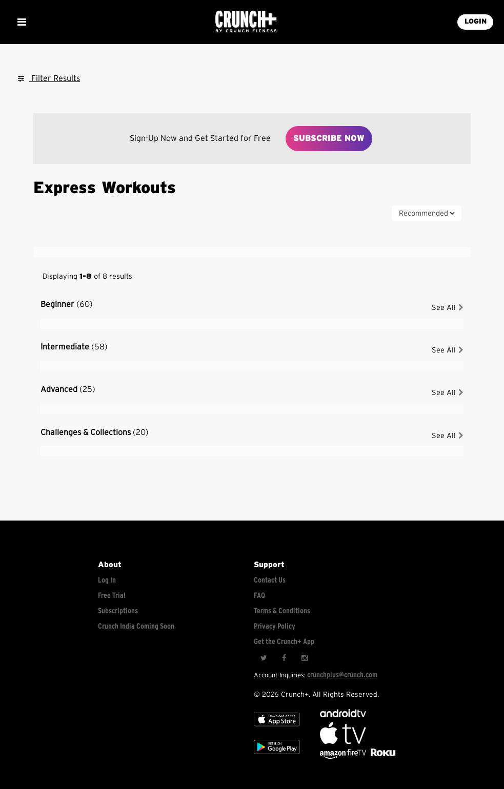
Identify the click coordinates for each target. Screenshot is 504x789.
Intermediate (74, 347)
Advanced (68, 389)
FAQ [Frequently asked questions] (259, 595)
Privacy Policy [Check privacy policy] (274, 626)
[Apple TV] (277, 729)
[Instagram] (304, 658)
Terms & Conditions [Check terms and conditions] (282, 611)
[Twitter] (263, 658)
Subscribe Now (329, 138)
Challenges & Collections (95, 432)
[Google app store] (277, 756)
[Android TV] (343, 715)
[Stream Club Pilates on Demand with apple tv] (382, 756)
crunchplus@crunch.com (342, 675)
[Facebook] (284, 658)
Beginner (67, 304)
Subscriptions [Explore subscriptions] (118, 611)
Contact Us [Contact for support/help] (270, 580)
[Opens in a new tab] (344, 756)
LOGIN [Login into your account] (476, 21)
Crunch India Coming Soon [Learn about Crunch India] (136, 626)
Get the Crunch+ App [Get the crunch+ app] (284, 642)
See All (447, 308)
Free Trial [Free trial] (112, 595)
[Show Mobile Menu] (21, 22)
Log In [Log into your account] (107, 580)
